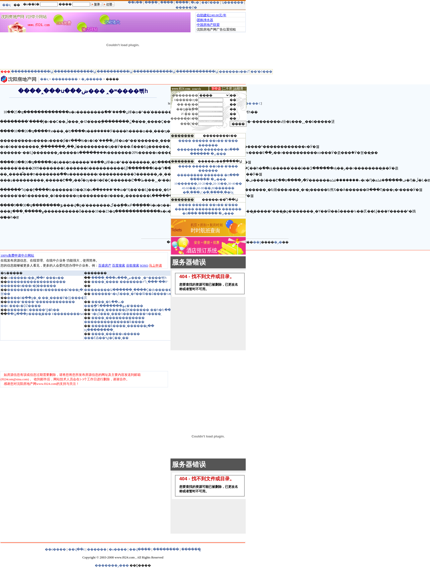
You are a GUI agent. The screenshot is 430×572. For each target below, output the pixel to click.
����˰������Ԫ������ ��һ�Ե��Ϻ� (134, 310)
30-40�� (235, 183)
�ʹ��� (231, 141)
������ (208, 145)
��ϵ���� (55, 549)
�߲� (186, 192)
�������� (65, 79)
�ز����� (91, 79)
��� (195, 192)
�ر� (278, 242)
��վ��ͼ (76, 549)
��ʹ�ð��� (261, 71)
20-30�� (220, 183)
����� (200, 141)
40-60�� (189, 188)
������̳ (191, 549)
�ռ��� (231, 149)
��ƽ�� (216, 141)
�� (248, 103)
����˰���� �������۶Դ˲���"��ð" (129, 282)
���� (166, 2)
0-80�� (204, 188)
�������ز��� (112, 565)
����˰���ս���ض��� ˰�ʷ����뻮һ (128, 278)
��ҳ (6, 5)
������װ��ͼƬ (234, 71)
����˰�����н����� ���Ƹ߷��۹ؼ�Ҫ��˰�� (112, 336)
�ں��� (218, 154)
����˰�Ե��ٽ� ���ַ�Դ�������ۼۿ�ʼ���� (113, 304)
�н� (195, 2)
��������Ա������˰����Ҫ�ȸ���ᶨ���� (131, 290)
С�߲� (205, 192)
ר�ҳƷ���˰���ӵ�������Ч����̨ (126, 314)
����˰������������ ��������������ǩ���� (114, 320)
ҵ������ (232, 2)
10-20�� (205, 183)
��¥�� (135, 2)
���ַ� (151, 2)
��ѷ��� (210, 2)
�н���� (118, 549)
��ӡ (257, 242)
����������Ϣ (114, 71)
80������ (223, 188)
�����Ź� (186, 7)
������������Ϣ (32, 71)
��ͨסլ (228, 192)
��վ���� (140, 549)
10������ (185, 183)
